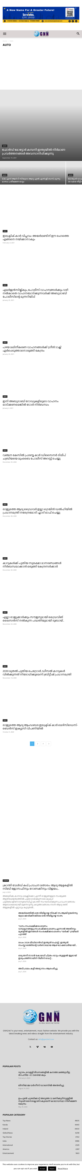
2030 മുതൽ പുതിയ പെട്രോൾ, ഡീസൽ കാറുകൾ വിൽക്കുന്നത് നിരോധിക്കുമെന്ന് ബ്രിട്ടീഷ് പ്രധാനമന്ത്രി (37, 672)
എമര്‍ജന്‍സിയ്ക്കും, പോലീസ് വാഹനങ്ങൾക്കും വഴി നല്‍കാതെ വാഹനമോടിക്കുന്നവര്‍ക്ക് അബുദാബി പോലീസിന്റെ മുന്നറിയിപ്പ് (35, 293)
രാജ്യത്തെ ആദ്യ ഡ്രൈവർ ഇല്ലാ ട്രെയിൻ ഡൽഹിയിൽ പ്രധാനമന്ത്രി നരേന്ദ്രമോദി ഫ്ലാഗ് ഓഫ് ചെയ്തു (37, 511)
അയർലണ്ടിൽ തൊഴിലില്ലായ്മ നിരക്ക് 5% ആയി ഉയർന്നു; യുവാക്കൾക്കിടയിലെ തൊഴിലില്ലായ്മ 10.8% (48, 914)
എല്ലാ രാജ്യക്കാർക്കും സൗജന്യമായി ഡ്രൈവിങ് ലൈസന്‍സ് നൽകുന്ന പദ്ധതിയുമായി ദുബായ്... (33, 619)
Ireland (6, 880)
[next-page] (49, 743)
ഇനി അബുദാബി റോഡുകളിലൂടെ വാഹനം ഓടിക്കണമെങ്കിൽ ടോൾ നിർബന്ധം (31, 403)
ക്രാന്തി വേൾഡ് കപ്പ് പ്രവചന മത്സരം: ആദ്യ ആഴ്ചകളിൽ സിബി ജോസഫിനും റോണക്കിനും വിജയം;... (38, 887)
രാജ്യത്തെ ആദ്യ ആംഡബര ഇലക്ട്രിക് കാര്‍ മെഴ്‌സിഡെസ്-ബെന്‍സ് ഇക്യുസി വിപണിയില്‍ (40, 726)
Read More (63, 1168)
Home (5, 41)
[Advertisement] (41, 69)
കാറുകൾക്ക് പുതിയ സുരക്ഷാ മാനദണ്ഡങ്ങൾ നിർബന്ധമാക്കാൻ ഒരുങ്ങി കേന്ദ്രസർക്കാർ (32, 565)
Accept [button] (42, 1168)
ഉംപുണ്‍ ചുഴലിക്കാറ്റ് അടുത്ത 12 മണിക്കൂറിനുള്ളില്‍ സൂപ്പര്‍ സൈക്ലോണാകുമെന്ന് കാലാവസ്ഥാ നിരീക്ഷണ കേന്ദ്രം (47, 1101)
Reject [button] (52, 1168)
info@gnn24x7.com (46, 1039)
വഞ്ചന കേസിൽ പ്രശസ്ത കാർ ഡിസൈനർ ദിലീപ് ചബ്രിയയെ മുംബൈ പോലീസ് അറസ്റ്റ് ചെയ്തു (34, 457)
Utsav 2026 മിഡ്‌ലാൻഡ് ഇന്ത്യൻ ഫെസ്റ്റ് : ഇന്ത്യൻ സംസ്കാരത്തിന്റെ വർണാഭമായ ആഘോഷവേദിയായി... (47, 944)
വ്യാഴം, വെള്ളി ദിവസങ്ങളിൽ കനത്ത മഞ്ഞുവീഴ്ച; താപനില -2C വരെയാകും (44, 1074)
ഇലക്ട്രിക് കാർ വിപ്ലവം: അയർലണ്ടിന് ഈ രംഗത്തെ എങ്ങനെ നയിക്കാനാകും (36, 237)
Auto (4, 146)
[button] (4, 34)
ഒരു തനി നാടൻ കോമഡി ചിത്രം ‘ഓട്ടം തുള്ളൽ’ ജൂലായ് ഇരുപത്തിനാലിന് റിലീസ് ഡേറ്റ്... (47, 957)
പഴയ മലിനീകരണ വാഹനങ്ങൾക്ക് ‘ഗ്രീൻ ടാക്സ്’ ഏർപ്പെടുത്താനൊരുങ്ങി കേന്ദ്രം (32, 349)
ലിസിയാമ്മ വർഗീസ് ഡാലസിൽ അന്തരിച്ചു (41, 1085)
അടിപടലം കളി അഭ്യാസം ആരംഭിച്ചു (38, 968)
